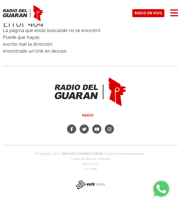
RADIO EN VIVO (148, 13)
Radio (87, 115)
